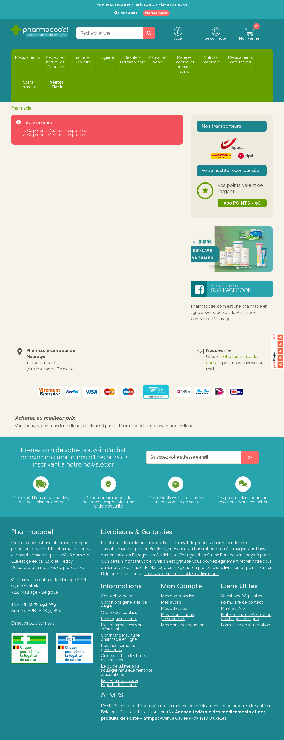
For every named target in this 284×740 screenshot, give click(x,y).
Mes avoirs (171, 602)
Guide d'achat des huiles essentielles (124, 657)
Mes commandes (177, 596)
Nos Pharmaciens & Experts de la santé (119, 682)
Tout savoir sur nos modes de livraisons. (181, 573)
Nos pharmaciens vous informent (122, 626)
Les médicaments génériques (118, 647)
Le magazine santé (119, 618)
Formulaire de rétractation (245, 624)
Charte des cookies (119, 612)
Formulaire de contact (242, 602)
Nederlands (156, 13)
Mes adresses (174, 608)
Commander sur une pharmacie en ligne (120, 637)
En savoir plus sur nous (32, 623)
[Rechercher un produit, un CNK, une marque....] (149, 33)
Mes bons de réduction (182, 624)
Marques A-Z (233, 608)
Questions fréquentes (241, 596)
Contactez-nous (116, 596)
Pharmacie (21, 108)
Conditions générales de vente (124, 604)
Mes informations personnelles (177, 616)
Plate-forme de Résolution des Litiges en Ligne (246, 616)
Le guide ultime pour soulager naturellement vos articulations (127, 670)
